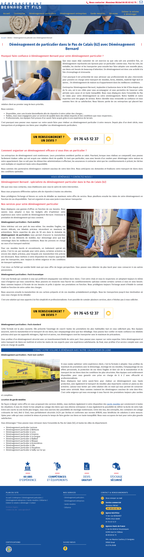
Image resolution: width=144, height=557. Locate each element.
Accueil (3, 38)
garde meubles (113, 404)
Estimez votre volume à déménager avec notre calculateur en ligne (72, 350)
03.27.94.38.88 (111, 545)
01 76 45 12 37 (86, 138)
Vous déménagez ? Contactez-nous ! (72, 176)
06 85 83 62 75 (113, 508)
